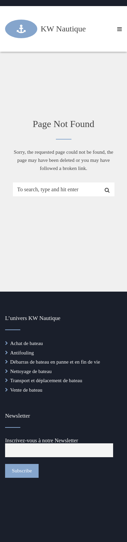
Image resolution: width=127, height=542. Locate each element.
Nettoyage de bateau (30, 371)
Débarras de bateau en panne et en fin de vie (55, 362)
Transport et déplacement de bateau (46, 380)
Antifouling (22, 352)
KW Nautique (63, 28)
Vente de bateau (26, 390)
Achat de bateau (26, 343)
